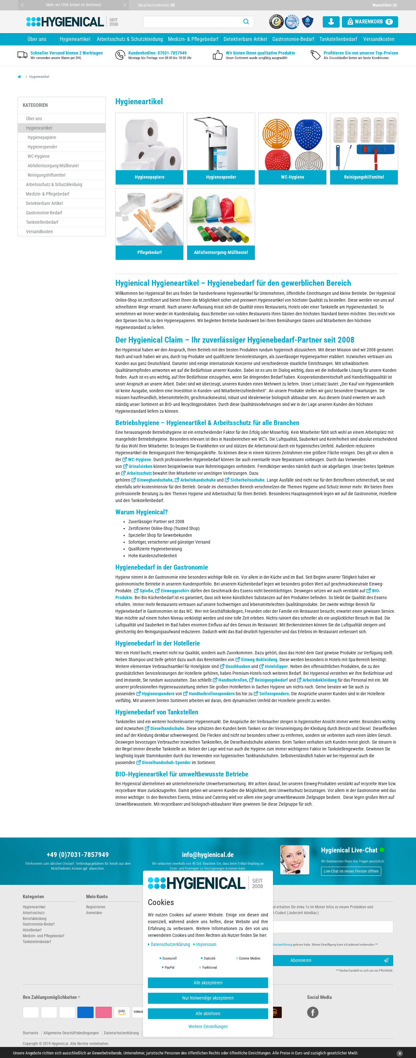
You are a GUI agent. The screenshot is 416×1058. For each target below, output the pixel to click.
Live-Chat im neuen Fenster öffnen (351, 871)
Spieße (146, 590)
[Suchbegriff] (190, 22)
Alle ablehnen (208, 1013)
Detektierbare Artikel (245, 39)
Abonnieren (340, 961)
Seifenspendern (274, 693)
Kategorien (33, 897)
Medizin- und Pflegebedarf (43, 936)
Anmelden (94, 913)
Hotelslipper (276, 666)
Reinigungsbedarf (271, 680)
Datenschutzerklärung (121, 1033)
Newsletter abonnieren (234, 897)
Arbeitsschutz (139, 473)
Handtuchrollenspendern (212, 693)
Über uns (37, 39)
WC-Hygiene (139, 459)
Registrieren (95, 907)
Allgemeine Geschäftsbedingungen (71, 1033)
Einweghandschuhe (155, 480)
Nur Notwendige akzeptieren (208, 998)
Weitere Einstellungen (208, 1026)
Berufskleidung (34, 918)
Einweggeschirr (175, 590)
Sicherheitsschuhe (247, 480)
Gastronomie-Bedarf (293, 39)
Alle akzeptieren (208, 982)
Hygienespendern (158, 693)
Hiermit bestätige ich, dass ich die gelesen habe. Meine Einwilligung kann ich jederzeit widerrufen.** (298, 944)
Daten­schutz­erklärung (169, 944)
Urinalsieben (140, 466)
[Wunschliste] (385, 5)
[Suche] (246, 22)
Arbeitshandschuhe (198, 480)
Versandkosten (379, 39)
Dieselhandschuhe (167, 728)
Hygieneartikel (75, 39)
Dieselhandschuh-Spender (166, 762)
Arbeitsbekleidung (320, 680)
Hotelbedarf (32, 930)
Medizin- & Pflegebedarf (193, 39)
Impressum (205, 944)
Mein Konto (97, 897)
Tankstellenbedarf (338, 39)
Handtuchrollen (232, 680)
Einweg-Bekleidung (259, 659)
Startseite (30, 1033)
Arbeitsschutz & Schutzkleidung (130, 39)
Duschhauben (238, 666)
